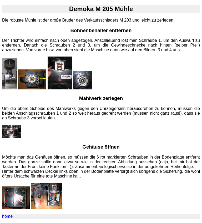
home (7, 216)
